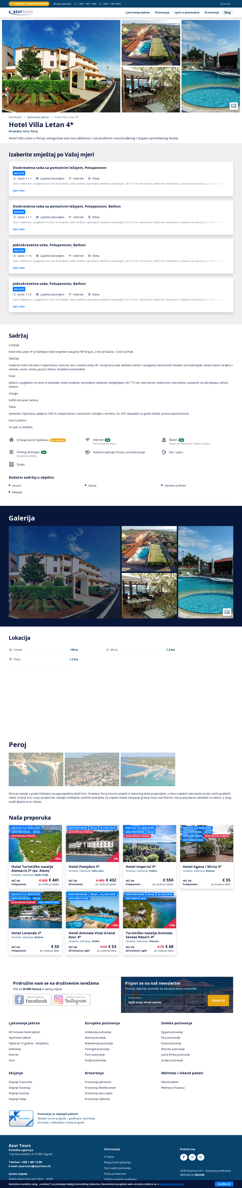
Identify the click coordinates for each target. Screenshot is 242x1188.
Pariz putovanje (95, 1054)
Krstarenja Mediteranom (100, 1088)
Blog (228, 12)
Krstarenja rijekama (97, 1099)
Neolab (200, 1175)
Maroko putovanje (173, 1049)
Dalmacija (15, 1049)
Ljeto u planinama (187, 12)
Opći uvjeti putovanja (117, 1168)
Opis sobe (19, 190)
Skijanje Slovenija (19, 1088)
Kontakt (226, 3)
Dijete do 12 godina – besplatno (29, 1043)
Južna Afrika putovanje (175, 1054)
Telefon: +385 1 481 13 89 (25, 1162)
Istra (12, 1060)
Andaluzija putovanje (98, 1032)
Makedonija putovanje (99, 1043)
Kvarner (14, 1054)
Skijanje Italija (17, 1099)
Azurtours (15, 117)
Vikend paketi (169, 1082)
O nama (109, 1157)
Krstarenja (212, 12)
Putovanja (162, 12)
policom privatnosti (171, 1184)
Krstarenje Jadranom (98, 1082)
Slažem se (224, 1184)
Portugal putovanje (97, 1049)
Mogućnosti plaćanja (117, 1162)
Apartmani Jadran (20, 1037)
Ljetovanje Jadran (138, 12)
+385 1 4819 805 (110, 3)
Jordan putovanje (172, 1060)
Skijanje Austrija (19, 1093)
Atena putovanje (95, 1037)
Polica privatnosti (115, 1174)
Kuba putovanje (171, 1043)
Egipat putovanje (172, 1032)
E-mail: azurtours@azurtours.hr (30, 1166)
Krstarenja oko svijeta (98, 1093)
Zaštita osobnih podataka (120, 1179)
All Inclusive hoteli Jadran (24, 1032)
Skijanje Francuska (20, 1082)
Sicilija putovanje (95, 1060)
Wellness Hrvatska (173, 1088)
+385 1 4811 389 (85, 3)
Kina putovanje (170, 1037)
